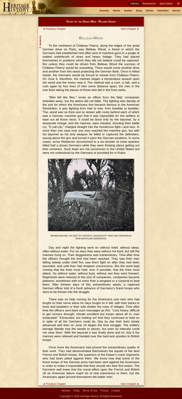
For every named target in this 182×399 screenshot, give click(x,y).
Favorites (163, 10)
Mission (66, 390)
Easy (139, 10)
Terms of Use (89, 390)
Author (128, 10)
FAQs (76, 390)
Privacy (104, 390)
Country (104, 10)
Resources (149, 3)
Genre (116, 10)
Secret (176, 10)
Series (149, 10)
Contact (115, 390)
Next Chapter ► (130, 28)
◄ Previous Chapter (54, 28)
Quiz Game (166, 3)
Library (134, 3)
